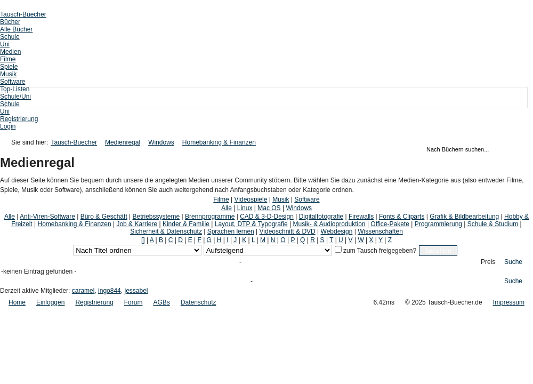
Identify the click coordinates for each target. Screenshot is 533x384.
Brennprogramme (210, 216)
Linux (245, 208)
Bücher (10, 22)
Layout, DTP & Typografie (251, 224)
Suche (513, 262)
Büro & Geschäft (103, 216)
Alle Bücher (16, 29)
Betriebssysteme (156, 216)
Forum (133, 302)
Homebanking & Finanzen (219, 142)
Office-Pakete (389, 224)
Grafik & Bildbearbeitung (464, 216)
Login (7, 126)
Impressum (508, 302)
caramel (83, 290)
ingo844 (109, 290)
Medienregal (122, 142)
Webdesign (337, 231)
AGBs (161, 302)
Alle (226, 208)
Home (17, 302)
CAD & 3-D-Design (267, 216)
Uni (5, 44)
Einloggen (50, 302)
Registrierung (19, 119)
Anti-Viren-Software (47, 216)
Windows (161, 142)
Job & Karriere (136, 224)
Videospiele (251, 199)
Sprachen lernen (230, 231)
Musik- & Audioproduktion (329, 224)
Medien (10, 51)
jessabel (136, 290)
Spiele (9, 66)
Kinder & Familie (186, 224)
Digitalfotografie (321, 216)
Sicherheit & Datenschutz (166, 231)
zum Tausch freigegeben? (379, 250)
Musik (8, 74)
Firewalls (361, 216)
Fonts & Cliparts (401, 216)
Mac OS (268, 208)
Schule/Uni (15, 96)
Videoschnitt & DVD (288, 231)
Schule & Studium (492, 224)
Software (12, 81)
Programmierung (438, 224)
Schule (10, 37)
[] (143, 240)
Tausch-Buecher (23, 14)
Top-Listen (14, 89)
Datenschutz (198, 302)
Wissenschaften (380, 231)
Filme (7, 59)
